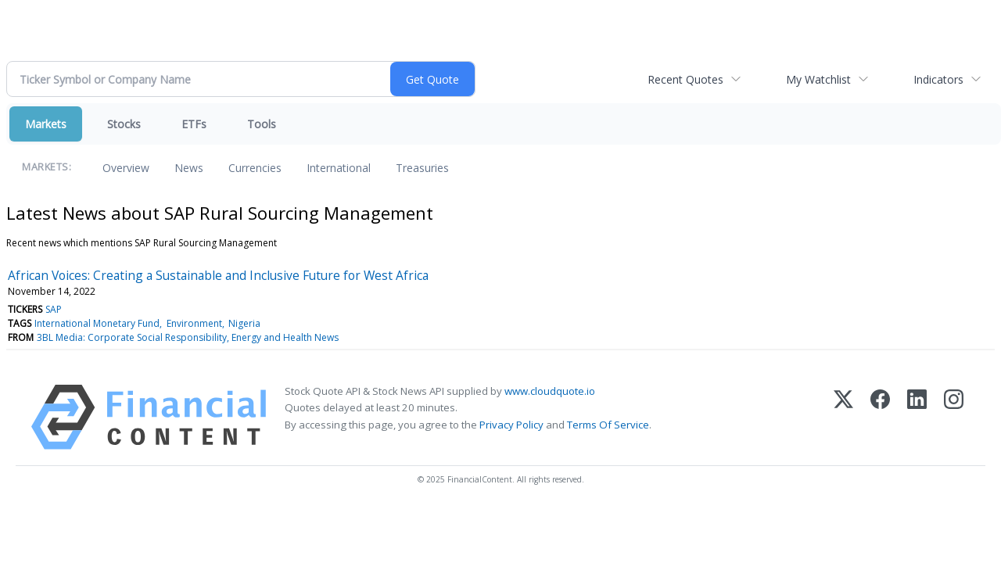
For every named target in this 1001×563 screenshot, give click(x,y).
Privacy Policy (511, 425)
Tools (261, 124)
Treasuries (422, 167)
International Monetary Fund (97, 323)
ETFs (193, 124)
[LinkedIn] (917, 417)
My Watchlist (818, 79)
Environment (194, 323)
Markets (45, 124)
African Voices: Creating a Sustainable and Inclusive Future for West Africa (218, 275)
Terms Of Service (608, 425)
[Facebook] (880, 417)
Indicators (938, 79)
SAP (53, 309)
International (339, 167)
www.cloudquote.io (549, 391)
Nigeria (244, 323)
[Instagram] (954, 417)
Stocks (124, 124)
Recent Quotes (685, 79)
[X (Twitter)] (843, 417)
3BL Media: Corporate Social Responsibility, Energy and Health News (188, 337)
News (188, 167)
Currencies (255, 167)
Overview (125, 167)
